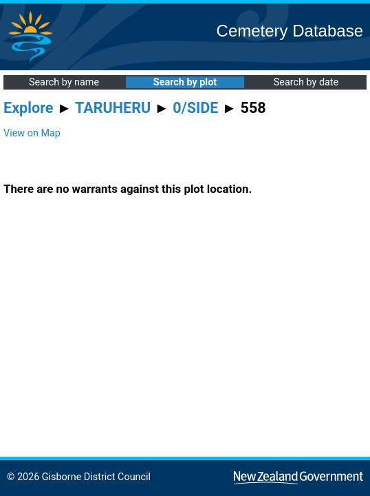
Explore (28, 107)
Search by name (64, 82)
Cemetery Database (290, 30)
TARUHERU (113, 107)
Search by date (306, 82)
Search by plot (185, 82)
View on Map (32, 133)
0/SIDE (195, 107)
